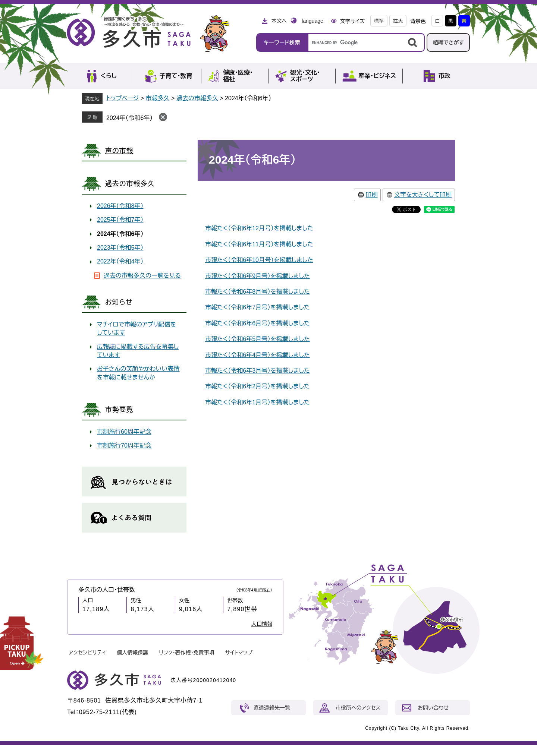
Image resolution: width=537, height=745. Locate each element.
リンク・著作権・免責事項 (186, 653)
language (312, 21)
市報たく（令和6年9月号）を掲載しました (257, 276)
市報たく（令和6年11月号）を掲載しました (259, 244)
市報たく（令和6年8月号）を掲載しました (257, 291)
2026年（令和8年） (120, 206)
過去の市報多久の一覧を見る (142, 275)
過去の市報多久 (197, 98)
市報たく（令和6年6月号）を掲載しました (257, 323)
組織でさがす (448, 42)
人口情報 (261, 624)
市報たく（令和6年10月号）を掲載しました (259, 260)
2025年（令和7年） (120, 220)
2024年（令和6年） (129, 118)
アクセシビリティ (87, 653)
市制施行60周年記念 (124, 432)
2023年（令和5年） (120, 247)
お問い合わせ (433, 708)
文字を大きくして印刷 (423, 195)
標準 (379, 21)
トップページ (122, 98)
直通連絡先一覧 (272, 708)
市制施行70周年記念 (124, 445)
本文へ (279, 21)
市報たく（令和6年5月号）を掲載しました (257, 339)
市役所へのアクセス (358, 708)
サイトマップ (239, 653)
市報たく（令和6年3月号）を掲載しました (257, 370)
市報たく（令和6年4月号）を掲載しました (257, 355)
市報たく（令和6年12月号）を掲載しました (259, 228)
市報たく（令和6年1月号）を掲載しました (257, 402)
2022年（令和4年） (120, 261)
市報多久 (158, 98)
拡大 (398, 21)
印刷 (371, 195)
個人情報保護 (132, 653)
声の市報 (119, 151)
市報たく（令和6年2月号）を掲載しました (257, 386)
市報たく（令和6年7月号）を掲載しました (257, 307)
